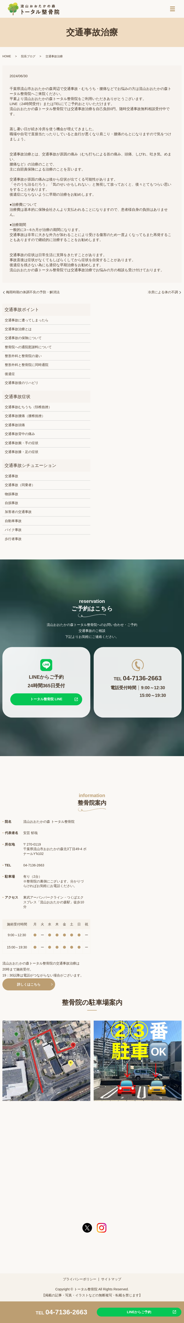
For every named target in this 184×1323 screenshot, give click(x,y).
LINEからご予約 (138, 1312)
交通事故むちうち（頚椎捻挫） (28, 409)
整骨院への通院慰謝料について (28, 349)
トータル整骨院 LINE (46, 701)
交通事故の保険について (23, 340)
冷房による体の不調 (163, 294)
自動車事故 (13, 523)
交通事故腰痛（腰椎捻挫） (25, 418)
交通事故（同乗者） (20, 487)
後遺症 (10, 376)
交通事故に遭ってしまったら (26, 322)
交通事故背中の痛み (20, 436)
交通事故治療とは (18, 331)
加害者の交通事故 (18, 514)
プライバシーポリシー (79, 1281)
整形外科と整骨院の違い (23, 358)
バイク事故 (13, 532)
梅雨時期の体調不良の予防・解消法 (33, 294)
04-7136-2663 (66, 1312)
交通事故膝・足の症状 (21, 454)
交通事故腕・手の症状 (21, 445)
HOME (6, 58)
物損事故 (11, 496)
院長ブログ (28, 58)
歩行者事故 (13, 541)
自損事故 (11, 505)
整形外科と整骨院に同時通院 (26, 367)
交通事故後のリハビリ (21, 385)
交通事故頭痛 (15, 427)
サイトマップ (111, 1281)
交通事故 (11, 478)
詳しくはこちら (28, 986)
